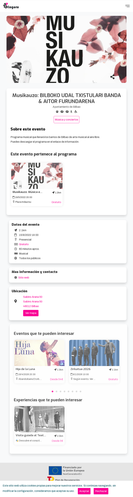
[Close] (84, 491)
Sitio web (23, 277)
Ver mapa (30, 313)
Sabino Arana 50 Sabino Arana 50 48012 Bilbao (32, 301)
